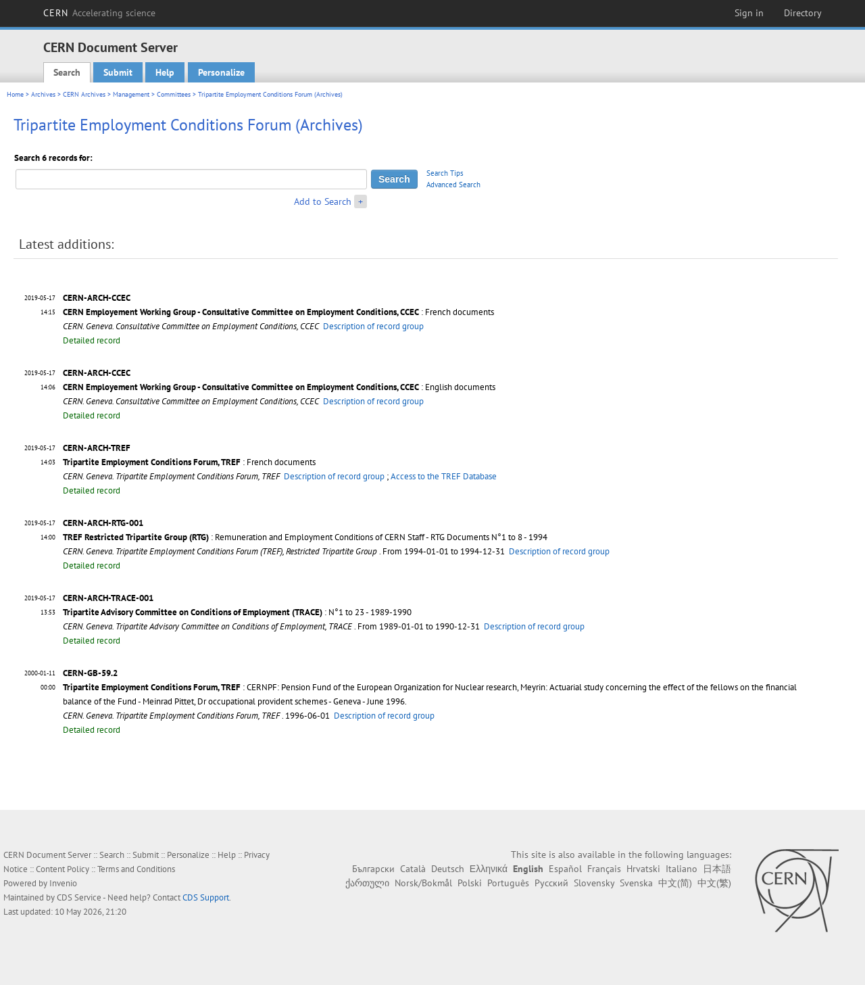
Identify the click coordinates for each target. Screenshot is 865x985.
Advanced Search (453, 184)
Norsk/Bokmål (423, 883)
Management (131, 94)
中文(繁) (714, 883)
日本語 (717, 869)
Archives (43, 94)
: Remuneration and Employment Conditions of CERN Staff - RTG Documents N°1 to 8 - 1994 (305, 537)
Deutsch (447, 869)
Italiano (681, 869)
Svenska (636, 883)
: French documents (278, 312)
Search (66, 72)
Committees (174, 94)
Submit (117, 72)
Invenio (63, 883)
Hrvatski (643, 869)
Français (604, 869)
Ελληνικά (489, 869)
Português (508, 883)
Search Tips (445, 173)
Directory (803, 13)
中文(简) (675, 883)
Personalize (221, 72)
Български (373, 869)
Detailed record (91, 340)
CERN (99, 13)
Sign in (749, 13)
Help (164, 72)
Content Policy (62, 869)
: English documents (279, 387)
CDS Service (79, 897)
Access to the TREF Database (444, 476)
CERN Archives (84, 94)
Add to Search (322, 201)
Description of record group (373, 326)
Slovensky (594, 883)
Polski (470, 883)
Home (15, 94)
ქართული (367, 883)
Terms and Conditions (136, 869)
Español (565, 869)
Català (413, 869)
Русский (551, 883)
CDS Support (205, 897)
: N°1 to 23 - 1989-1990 (237, 612)
